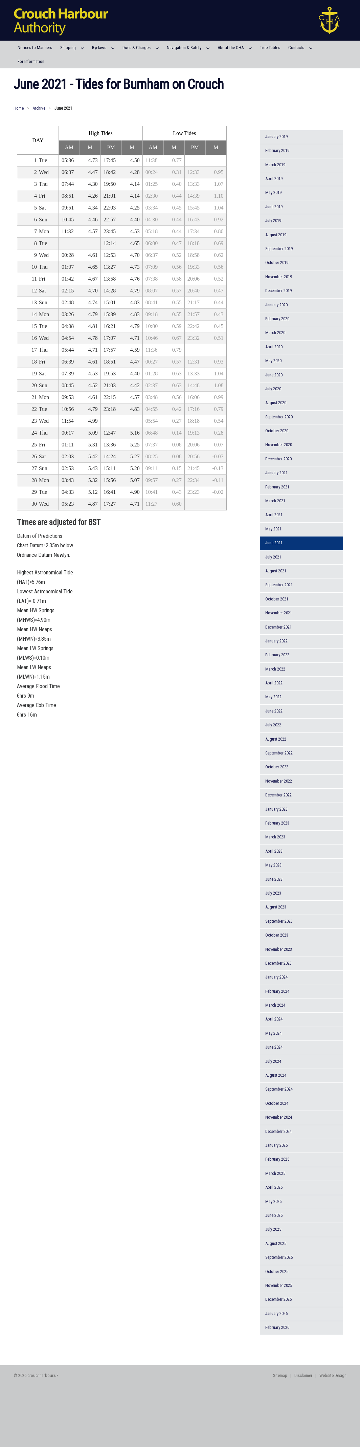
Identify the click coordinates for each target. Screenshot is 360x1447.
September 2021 (279, 584)
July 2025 (273, 1229)
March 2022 (275, 669)
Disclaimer (303, 1375)
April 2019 (274, 178)
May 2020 (273, 360)
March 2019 (275, 164)
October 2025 (276, 1271)
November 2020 (278, 444)
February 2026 (277, 1327)
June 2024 (274, 1047)
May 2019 (273, 192)
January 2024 (276, 977)
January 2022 (276, 640)
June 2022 (274, 711)
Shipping (68, 47)
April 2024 (274, 1019)
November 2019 (278, 276)
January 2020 (276, 304)
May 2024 (273, 1033)
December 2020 (278, 458)
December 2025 (278, 1299)
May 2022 (273, 696)
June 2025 (274, 1215)
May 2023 (273, 865)
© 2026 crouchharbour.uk (36, 1375)
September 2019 (279, 248)
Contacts (296, 47)
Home (19, 108)
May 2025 (273, 1201)
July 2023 (273, 893)
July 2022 (273, 724)
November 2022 (278, 781)
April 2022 (274, 682)
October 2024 (276, 1103)
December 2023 (278, 963)
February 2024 (277, 991)
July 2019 (273, 220)
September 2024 (279, 1089)
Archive (38, 108)
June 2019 (274, 206)
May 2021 (273, 528)
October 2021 (276, 598)
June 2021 (274, 542)
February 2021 (277, 486)
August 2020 (275, 402)
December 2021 (278, 627)
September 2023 (279, 921)
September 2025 (279, 1257)
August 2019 (275, 234)
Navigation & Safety (184, 47)
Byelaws (99, 47)
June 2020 (274, 374)
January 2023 (276, 809)
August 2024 (275, 1075)
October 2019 (276, 262)
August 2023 (275, 906)
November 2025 (278, 1285)
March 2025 (275, 1173)
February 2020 (277, 318)
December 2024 (278, 1131)
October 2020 (276, 430)
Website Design (332, 1375)
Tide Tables (270, 47)
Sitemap (280, 1375)
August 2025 (275, 1243)
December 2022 (278, 794)
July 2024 (273, 1061)
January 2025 (276, 1145)
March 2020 (275, 332)
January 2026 (276, 1313)
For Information (31, 61)
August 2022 (275, 739)
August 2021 (275, 570)
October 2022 (276, 766)
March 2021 (275, 500)
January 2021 (276, 472)
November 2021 (278, 612)
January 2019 (276, 136)
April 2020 (274, 346)
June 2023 (274, 879)
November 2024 (278, 1117)
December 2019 (278, 290)
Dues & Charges (136, 47)
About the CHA (231, 47)
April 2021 (274, 514)
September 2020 (279, 416)
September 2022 (279, 752)
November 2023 (278, 949)
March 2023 (275, 836)
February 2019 (277, 150)
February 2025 (277, 1159)
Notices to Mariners (35, 47)
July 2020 (273, 388)
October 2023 (276, 935)
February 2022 (277, 654)
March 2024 (275, 1005)
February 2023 (277, 823)
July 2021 (273, 557)
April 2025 (274, 1187)
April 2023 (274, 851)
